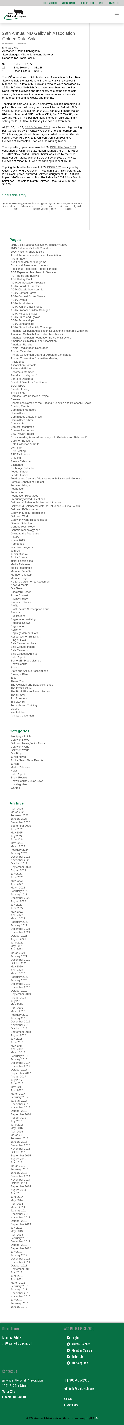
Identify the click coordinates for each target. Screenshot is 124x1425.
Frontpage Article (21, 736)
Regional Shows (20, 622)
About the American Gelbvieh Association (36, 255)
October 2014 (19, 1183)
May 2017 (17, 1086)
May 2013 (17, 1231)
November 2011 (20, 1262)
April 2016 (17, 1131)
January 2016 (19, 1141)
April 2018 (17, 1049)
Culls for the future (22, 440)
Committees (18, 413)
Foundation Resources (24, 495)
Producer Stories (21, 602)
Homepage (17, 543)
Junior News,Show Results (27, 760)
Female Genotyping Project (27, 481)
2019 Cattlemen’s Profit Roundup (31, 248)
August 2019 (18, 997)
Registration (18, 626)
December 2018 (20, 1021)
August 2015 (18, 1159)
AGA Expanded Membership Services (34, 272)
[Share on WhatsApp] (26, 205)
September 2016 (21, 1114)
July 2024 (16, 836)
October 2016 (19, 1110)
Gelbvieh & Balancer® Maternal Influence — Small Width (45, 506)
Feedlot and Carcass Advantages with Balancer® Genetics (46, 478)
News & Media (19, 585)
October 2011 (19, 1265)
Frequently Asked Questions (28, 499)
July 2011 (16, 1272)
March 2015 (18, 1165)
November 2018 (20, 1024)
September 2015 (21, 1155)
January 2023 (19, 894)
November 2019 (20, 987)
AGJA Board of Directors (25, 286)
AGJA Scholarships (22, 320)
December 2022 (20, 897)
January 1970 (19, 1306)
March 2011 (18, 1282)
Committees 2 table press (26, 416)
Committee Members (23, 409)
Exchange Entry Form (24, 468)
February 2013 (19, 1238)
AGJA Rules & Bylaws (24, 313)
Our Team (17, 588)
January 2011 (19, 1289)
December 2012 (20, 1241)
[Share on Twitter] (17, 206)
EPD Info (16, 457)
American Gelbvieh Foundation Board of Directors (41, 337)
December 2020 (20, 959)
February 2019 (19, 1014)
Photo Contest (19, 595)
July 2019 (16, 1000)
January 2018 (19, 1059)
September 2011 (21, 1268)
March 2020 (18, 973)
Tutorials (75, 1356)
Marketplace (77, 1362)
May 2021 (17, 945)
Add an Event (19, 258)
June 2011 (17, 1275)
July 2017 (16, 1079)
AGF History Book (22, 279)
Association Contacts (23, 365)
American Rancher (22, 344)
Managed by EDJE (87, 1418)
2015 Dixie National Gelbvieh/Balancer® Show (39, 244)
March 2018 (18, 1052)
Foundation (17, 488)
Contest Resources (22, 426)
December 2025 (20, 822)
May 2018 (17, 1045)
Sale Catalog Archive (23, 643)
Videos (15, 708)
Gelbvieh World (20, 516)
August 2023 (18, 870)
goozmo (22, 43)
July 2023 (16, 873)
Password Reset (21, 591)
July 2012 (16, 1251)
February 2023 (19, 890)
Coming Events (20, 406)
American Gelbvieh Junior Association (34, 340)
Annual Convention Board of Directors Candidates (41, 354)
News (14, 770)
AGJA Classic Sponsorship (27, 289)
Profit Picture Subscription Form (30, 609)
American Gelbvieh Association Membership (37, 334)
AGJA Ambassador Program (28, 282)
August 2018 (18, 1035)
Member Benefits (21, 571)
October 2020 (19, 963)
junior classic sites (22, 560)
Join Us (15, 550)
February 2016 (19, 1138)
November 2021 (20, 932)
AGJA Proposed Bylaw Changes (30, 310)
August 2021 (18, 939)
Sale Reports (9, 43)
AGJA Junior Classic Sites (26, 306)
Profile (14, 605)
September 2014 (21, 1186)
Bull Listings (18, 392)
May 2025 (17, 832)
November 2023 (20, 860)
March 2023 (18, 887)
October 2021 (19, 935)
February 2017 (19, 1097)
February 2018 (19, 1056)
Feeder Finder (19, 471)
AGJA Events (19, 299)
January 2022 (19, 925)
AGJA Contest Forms (23, 292)
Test (13, 677)
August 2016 (18, 1117)
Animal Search (68, 3)
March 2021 (18, 952)
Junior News (18, 756)
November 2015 (20, 1148)
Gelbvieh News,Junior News (28, 743)
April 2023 (17, 884)
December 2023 (20, 856)
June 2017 (17, 1083)
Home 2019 (18, 540)
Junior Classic (19, 554)
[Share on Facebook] (8, 205)
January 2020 (19, 980)
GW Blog (16, 753)
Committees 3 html (22, 420)
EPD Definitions (20, 454)
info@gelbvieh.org (79, 1388)
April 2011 (17, 1279)
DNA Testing (18, 451)
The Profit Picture (21, 688)
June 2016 (17, 1124)
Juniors (15, 763)
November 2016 (20, 1107)
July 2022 (16, 904)
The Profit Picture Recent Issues (30, 691)
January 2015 (19, 1172)
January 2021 (19, 956)
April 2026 (17, 808)
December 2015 (20, 1145)
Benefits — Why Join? (24, 375)
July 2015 (16, 1162)
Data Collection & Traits (25, 444)
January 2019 (19, 1018)
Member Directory (21, 574)
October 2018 (19, 1028)
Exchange (17, 464)
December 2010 (20, 1293)
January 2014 (19, 1210)
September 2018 (21, 1031)
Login (73, 1337)
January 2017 (19, 1100)
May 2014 (17, 1200)
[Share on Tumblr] (53, 206)
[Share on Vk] (61, 205)
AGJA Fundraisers (22, 303)
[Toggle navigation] (116, 14)
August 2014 (18, 1189)
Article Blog (18, 361)
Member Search (79, 1350)
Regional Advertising (23, 619)
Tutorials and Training (24, 705)
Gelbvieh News (20, 739)
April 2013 (17, 1234)
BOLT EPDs (18, 385)
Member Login (19, 578)
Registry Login (87, 3)
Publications (18, 615)
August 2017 (18, 1076)
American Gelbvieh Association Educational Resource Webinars (49, 330)
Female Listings (20, 485)
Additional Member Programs (28, 262)
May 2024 (17, 842)
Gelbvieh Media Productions (28, 512)
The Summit (18, 695)
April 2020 (17, 970)
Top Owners (18, 701)
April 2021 (17, 949)
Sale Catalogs (19, 650)
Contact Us (114, 3)
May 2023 (17, 880)
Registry (16, 629)
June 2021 (17, 942)
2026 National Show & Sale (27, 251)
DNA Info (16, 447)
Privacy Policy (19, 598)
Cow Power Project (22, 433)
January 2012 (19, 1255)
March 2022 (18, 918)
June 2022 (17, 908)
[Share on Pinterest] (36, 206)
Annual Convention (22, 715)
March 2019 (18, 1011)
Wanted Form (19, 712)
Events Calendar (21, 461)
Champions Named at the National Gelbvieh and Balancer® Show (51, 402)
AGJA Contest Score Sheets (28, 296)
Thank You (17, 681)
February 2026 (19, 815)
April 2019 (17, 1007)
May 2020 (17, 966)
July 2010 (16, 1299)
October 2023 (19, 863)
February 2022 (19, 921)
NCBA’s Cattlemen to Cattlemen (30, 581)
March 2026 (18, 812)
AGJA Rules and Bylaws (25, 317)
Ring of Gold (18, 640)
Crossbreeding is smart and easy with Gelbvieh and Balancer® (49, 437)
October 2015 (19, 1152)
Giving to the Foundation (25, 533)
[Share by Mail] (78, 205)
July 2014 (16, 1193)
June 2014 (17, 1196)
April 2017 (17, 1090)
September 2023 (21, 867)
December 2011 (20, 1258)
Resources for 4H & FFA (25, 636)
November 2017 (20, 1066)
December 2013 (20, 1213)
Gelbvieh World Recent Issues (29, 519)
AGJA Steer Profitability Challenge (31, 327)
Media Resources (21, 567)
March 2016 (18, 1134)
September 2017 (21, 1073)
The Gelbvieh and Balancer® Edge (32, 684)
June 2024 (17, 839)
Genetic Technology (23, 526)
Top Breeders (19, 698)
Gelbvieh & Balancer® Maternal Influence (36, 502)
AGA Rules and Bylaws (25, 275)
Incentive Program (22, 547)
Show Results (19, 663)
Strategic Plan (19, 674)
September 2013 (21, 1224)
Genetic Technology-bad (25, 529)
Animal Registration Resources (29, 347)
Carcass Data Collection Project (30, 396)
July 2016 (16, 1121)
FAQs (101, 3)
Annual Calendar (21, 351)
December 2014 (20, 1176)
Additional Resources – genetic (29, 265)
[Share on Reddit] (69, 206)
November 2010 (20, 1296)
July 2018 (16, 1038)
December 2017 (20, 1062)
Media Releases (20, 564)
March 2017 (18, 1093)
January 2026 (19, 818)
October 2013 (19, 1220)
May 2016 (17, 1128)
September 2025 (21, 825)
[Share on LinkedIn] (45, 206)
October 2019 (19, 990)
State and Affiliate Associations (29, 670)
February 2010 (19, 1303)
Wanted (15, 787)
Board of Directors (22, 378)
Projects (16, 612)
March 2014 (18, 1207)
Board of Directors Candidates (29, 382)
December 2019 (20, 983)
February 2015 (19, 1169)
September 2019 (21, 994)
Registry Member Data (24, 633)
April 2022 (17, 915)
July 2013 (16, 1227)
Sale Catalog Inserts (23, 646)
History (15, 536)
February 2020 (19, 976)
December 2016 (20, 1104)
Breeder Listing (50, 3)
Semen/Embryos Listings (26, 660)
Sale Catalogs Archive (24, 653)
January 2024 (19, 853)
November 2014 (20, 1179)
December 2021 (20, 928)
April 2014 (17, 1203)
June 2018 (17, 1042)
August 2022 (18, 901)
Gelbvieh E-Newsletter (24, 509)
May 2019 (17, 1004)
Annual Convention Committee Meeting (34, 358)
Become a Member (22, 372)
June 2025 (17, 829)
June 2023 (17, 877)
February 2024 (19, 849)
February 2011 (19, 1286)
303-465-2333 (77, 1380)
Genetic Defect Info (22, 523)
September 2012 (21, 1248)
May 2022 (17, 911)
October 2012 (19, 1244)
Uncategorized (19, 784)
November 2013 (20, 1217)
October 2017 (19, 1069)
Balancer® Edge (21, 368)
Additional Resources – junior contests (34, 268)
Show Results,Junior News (27, 780)
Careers (15, 399)
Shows (15, 667)
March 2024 (18, 846)
